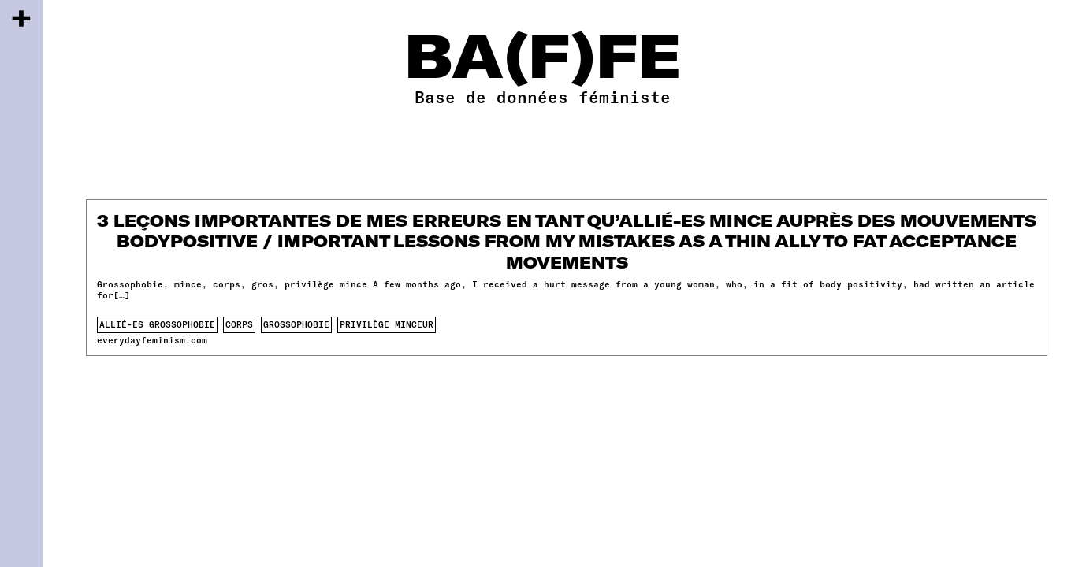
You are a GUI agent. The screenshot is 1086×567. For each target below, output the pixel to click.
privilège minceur (386, 324)
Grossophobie (296, 324)
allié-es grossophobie (157, 324)
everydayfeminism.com (152, 340)
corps (239, 324)
